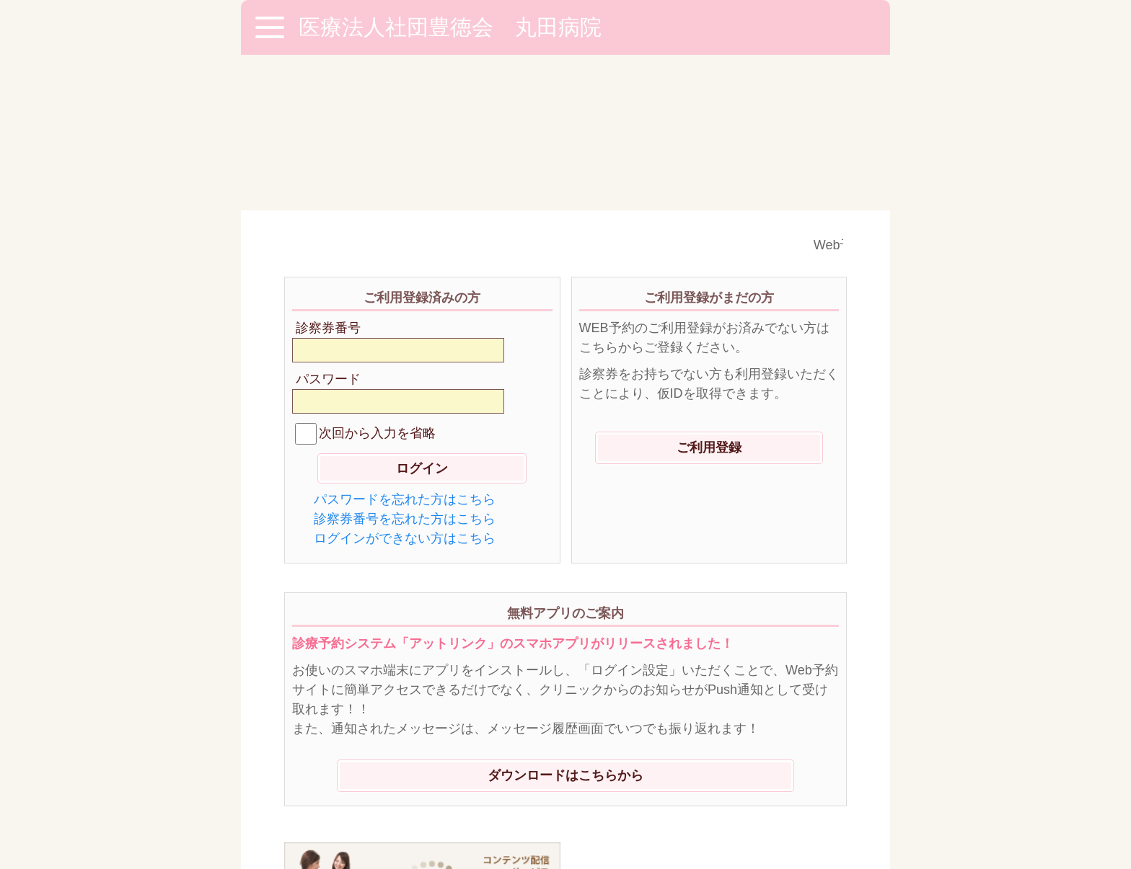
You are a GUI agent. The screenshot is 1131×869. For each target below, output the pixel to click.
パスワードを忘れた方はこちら (405, 344)
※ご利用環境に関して (353, 785)
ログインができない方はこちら (405, 382)
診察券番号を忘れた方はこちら (405, 363)
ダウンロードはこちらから (565, 619)
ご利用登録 (709, 292)
